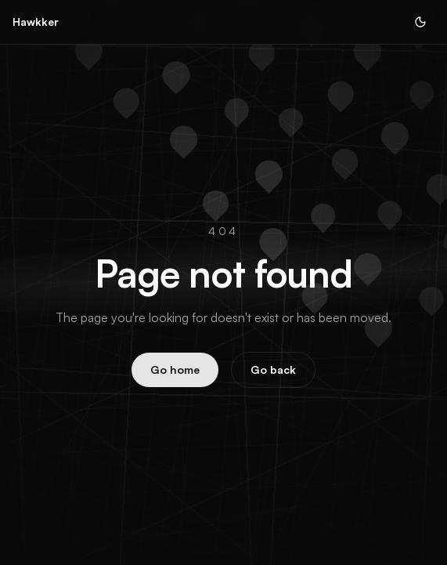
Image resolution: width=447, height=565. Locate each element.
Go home (175, 369)
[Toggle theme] (420, 22)
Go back (273, 369)
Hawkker (36, 21)
